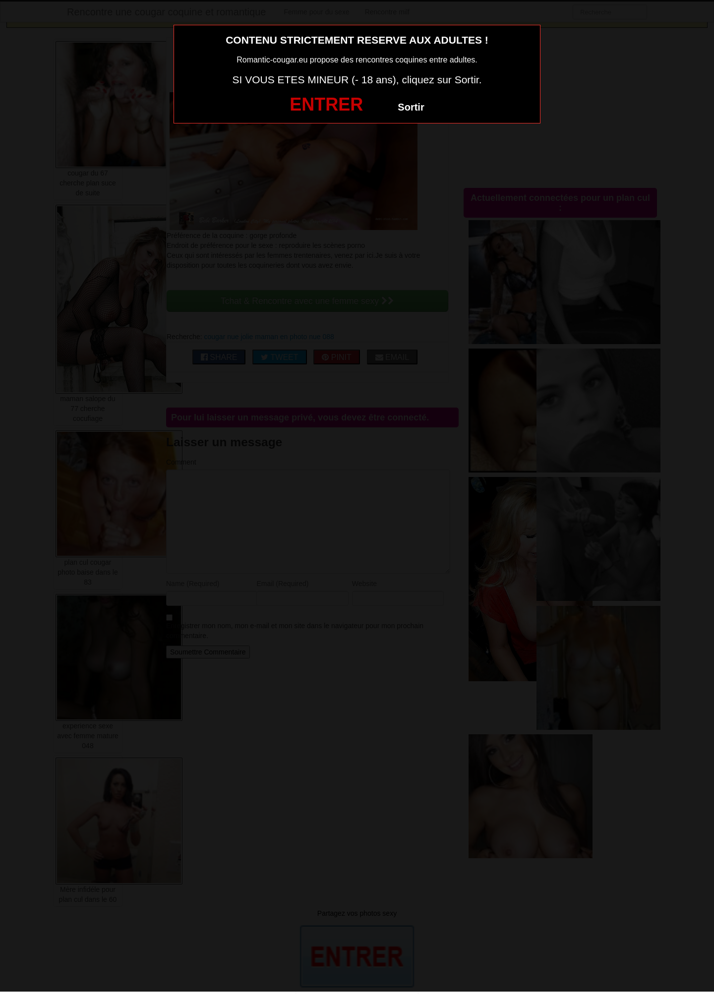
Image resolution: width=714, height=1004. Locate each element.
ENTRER (326, 104)
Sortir (411, 107)
